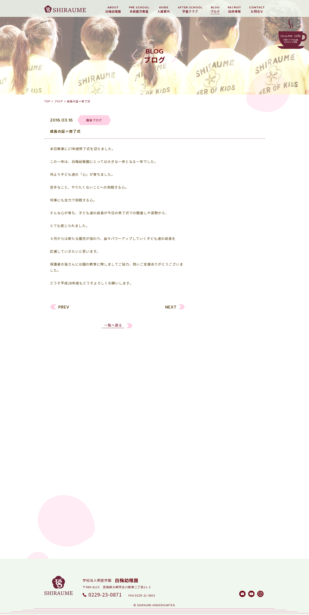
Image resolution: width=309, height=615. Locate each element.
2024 (206, 391)
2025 (206, 382)
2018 (206, 442)
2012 (206, 493)
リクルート (211, 317)
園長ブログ (211, 326)
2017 (206, 450)
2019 (206, 433)
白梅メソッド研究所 (218, 343)
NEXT (171, 309)
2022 (206, 408)
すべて (207, 292)
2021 (206, 416)
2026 (206, 374)
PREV (64, 309)
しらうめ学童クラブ (218, 335)
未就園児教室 (212, 309)
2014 (206, 476)
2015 (206, 468)
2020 (206, 425)
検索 (250, 516)
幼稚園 (207, 300)
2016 (206, 459)
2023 (206, 399)
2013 (206, 485)
